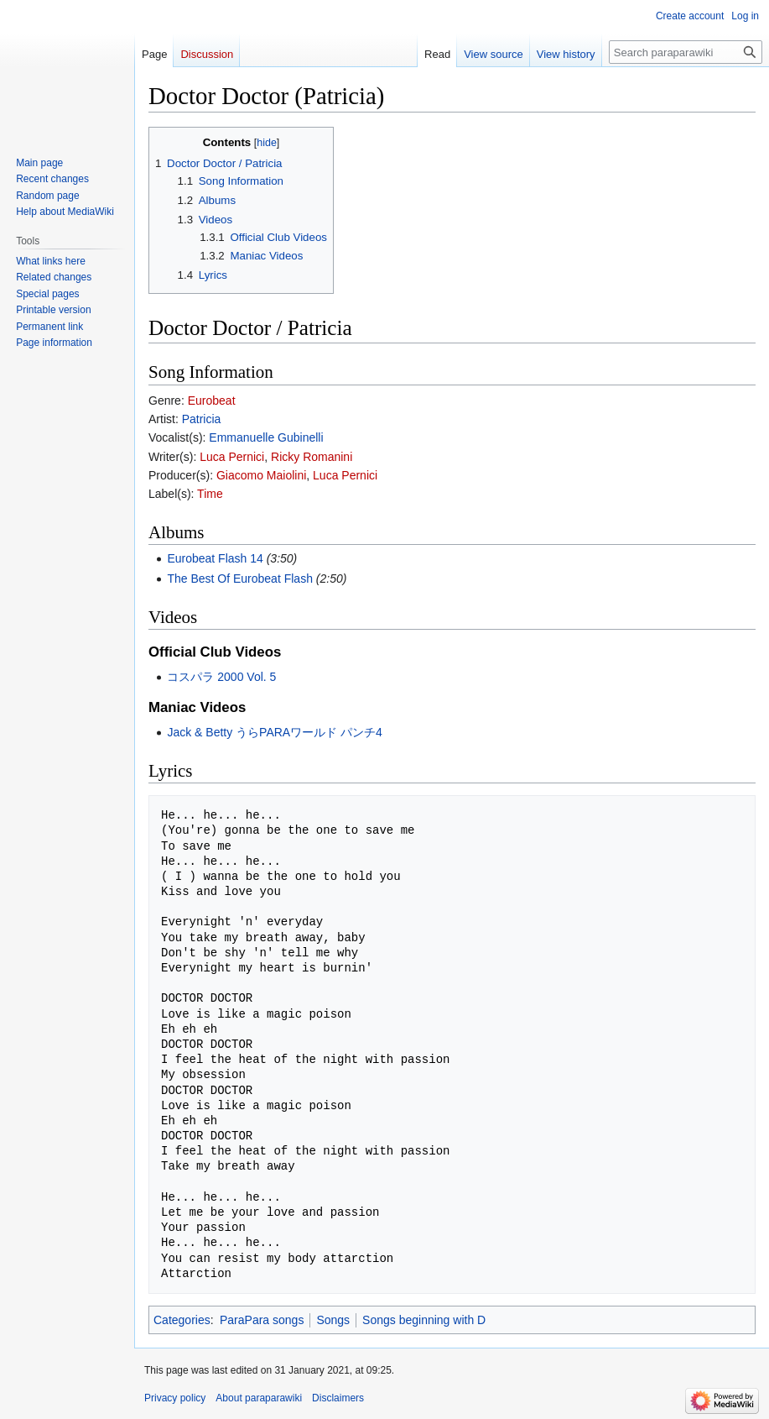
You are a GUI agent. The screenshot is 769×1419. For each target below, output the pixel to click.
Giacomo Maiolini (261, 475)
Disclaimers (338, 1398)
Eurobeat (212, 400)
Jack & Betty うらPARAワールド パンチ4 (274, 732)
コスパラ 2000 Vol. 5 (221, 676)
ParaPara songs (262, 1320)
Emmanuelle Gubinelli (266, 437)
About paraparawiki (259, 1398)
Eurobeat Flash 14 (214, 558)
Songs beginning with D (424, 1320)
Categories (181, 1320)
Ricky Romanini (311, 456)
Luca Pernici (232, 456)
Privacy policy (174, 1398)
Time (210, 493)
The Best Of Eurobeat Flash (240, 578)
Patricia (201, 419)
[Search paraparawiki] (685, 52)
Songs (333, 1320)
